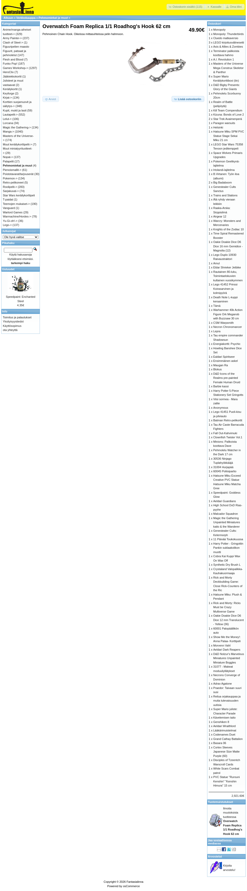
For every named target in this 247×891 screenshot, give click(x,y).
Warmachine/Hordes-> (17, 216)
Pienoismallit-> (12, 169)
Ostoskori (214, 23)
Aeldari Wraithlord (224, 726)
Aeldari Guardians (224, 501)
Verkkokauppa (26, 17)
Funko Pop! (10, 63)
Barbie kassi (221, 386)
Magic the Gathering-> (17, 127)
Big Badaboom (222, 182)
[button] (186, 7)
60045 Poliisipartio (224, 471)
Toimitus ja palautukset (17, 317)
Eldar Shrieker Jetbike (227, 267)
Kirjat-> (7, 97)
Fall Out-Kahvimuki (225, 433)
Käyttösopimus (12, 325)
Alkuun (8, 17)
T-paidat (8, 199)
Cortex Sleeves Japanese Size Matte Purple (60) (226, 751)
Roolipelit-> (10, 186)
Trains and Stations (225, 195)
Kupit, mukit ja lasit (15, 110)
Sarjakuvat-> (11, 191)
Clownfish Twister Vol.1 (227, 437)
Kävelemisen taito (224, 717)
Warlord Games (13, 212)
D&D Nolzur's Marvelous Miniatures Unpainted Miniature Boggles (228, 658)
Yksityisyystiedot (13, 321)
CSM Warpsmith (223, 322)
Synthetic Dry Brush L (227, 564)
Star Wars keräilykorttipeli (19, 195)
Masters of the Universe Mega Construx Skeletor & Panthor (228, 68)
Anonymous (220, 407)
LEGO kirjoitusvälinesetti (228, 42)
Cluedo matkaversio (225, 38)
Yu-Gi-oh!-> (10, 220)
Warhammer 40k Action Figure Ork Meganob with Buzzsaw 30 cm (228, 314)
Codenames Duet (224, 734)
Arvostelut (215, 856)
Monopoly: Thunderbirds (228, 34)
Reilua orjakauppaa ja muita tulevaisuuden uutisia (227, 700)
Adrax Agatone (222, 683)
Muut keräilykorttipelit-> (17, 144)
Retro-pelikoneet (13, 182)
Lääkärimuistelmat (224, 730)
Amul (216, 263)
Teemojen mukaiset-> (16, 203)
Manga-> (8, 131)
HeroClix (8, 72)
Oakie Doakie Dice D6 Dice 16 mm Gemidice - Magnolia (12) (228, 246)
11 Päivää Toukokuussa (228, 539)
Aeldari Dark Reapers (226, 649)
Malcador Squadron (225, 513)
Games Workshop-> (15, 67)
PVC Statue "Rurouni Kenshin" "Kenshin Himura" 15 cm (226, 781)
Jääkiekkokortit (12, 76)
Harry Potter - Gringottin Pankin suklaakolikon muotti (228, 548)
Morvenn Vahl (222, 645)
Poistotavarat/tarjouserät (18, 174)
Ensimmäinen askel (225, 360)
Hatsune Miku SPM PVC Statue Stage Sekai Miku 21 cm (228, 136)
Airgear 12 (219, 216)
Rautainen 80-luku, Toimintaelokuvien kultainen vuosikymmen (228, 276)
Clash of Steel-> (13, 42)
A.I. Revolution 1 (223, 59)
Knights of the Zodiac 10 (228, 229)
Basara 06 (219, 743)
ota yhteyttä (10, 329)
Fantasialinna (135, 881)
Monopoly (219, 29)
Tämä (216, 305)
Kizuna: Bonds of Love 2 (228, 114)
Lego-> (7, 224)
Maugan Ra (220, 365)
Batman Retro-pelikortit (227, 420)
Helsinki (218, 127)
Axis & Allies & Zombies (228, 46)
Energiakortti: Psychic (227, 343)
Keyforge (8, 93)
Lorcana (8, 123)
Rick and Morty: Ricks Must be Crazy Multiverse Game (227, 607)
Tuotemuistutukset (220, 801)
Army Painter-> (12, 38)
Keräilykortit (10, 89)
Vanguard (9, 207)
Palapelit (8, 161)
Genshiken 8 (221, 721)
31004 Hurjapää (223, 467)
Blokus (217, 369)
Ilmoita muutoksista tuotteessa (232, 821)
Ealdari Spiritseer (224, 356)
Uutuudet (8, 269)
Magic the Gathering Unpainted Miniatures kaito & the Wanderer (226, 522)
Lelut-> (7, 118)
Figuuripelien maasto (16, 46)
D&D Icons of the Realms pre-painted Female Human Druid (226, 378)
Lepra (216, 331)
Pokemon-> (10, 178)
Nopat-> (8, 157)
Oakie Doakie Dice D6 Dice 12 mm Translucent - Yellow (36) (228, 620)
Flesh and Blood (13, 59)
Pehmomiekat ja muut (53, 17)
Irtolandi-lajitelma (224, 169)
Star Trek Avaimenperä (227, 118)
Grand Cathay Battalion (228, 738)
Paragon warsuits (224, 123)
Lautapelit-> (10, 114)
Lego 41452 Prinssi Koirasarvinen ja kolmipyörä (225, 288)
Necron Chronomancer (227, 326)
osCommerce (131, 886)
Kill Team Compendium (227, 110)
